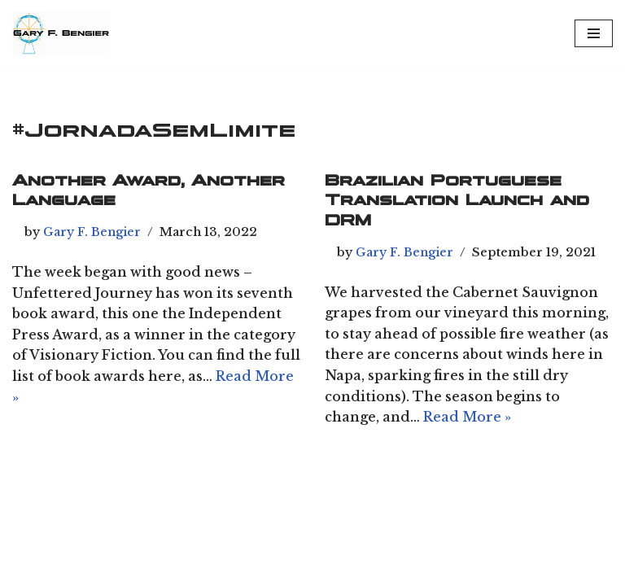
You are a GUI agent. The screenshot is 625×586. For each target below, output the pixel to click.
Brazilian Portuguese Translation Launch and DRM (457, 201)
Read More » (467, 417)
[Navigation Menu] (594, 33)
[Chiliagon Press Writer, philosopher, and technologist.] (61, 33)
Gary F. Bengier (92, 232)
